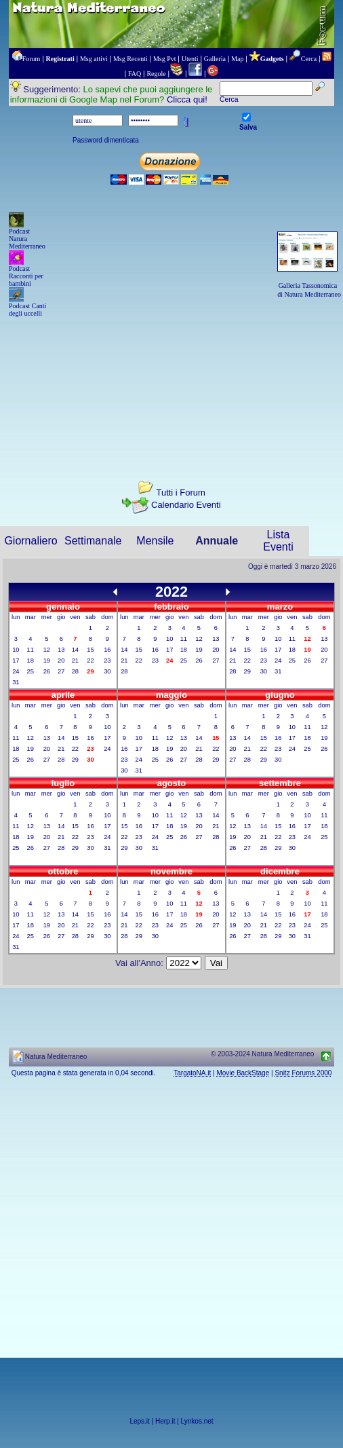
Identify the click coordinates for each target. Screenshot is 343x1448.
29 (247, 671)
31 (15, 682)
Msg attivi (94, 58)
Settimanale (93, 540)
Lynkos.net (197, 1421)
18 (30, 660)
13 (61, 649)
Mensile (155, 540)
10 (15, 649)
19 (46, 660)
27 (61, 671)
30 (107, 671)
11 (30, 649)
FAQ (134, 73)
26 (46, 671)
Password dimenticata (106, 140)
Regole (155, 73)
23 (107, 660)
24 (15, 671)
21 (75, 660)
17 (15, 660)
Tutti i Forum (180, 492)
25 (30, 671)
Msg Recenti (130, 58)
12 (46, 649)
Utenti (190, 58)
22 (90, 660)
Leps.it (139, 1421)
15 (90, 649)
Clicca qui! (187, 99)
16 (107, 649)
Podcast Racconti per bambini (26, 276)
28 (75, 671)
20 (61, 660)
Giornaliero (30, 540)
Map (237, 58)
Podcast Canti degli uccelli (27, 309)
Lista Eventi (278, 541)
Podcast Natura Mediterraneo (27, 238)
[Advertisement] (171, 387)
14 (75, 649)
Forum (31, 58)
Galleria (215, 58)
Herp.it (165, 1421)
